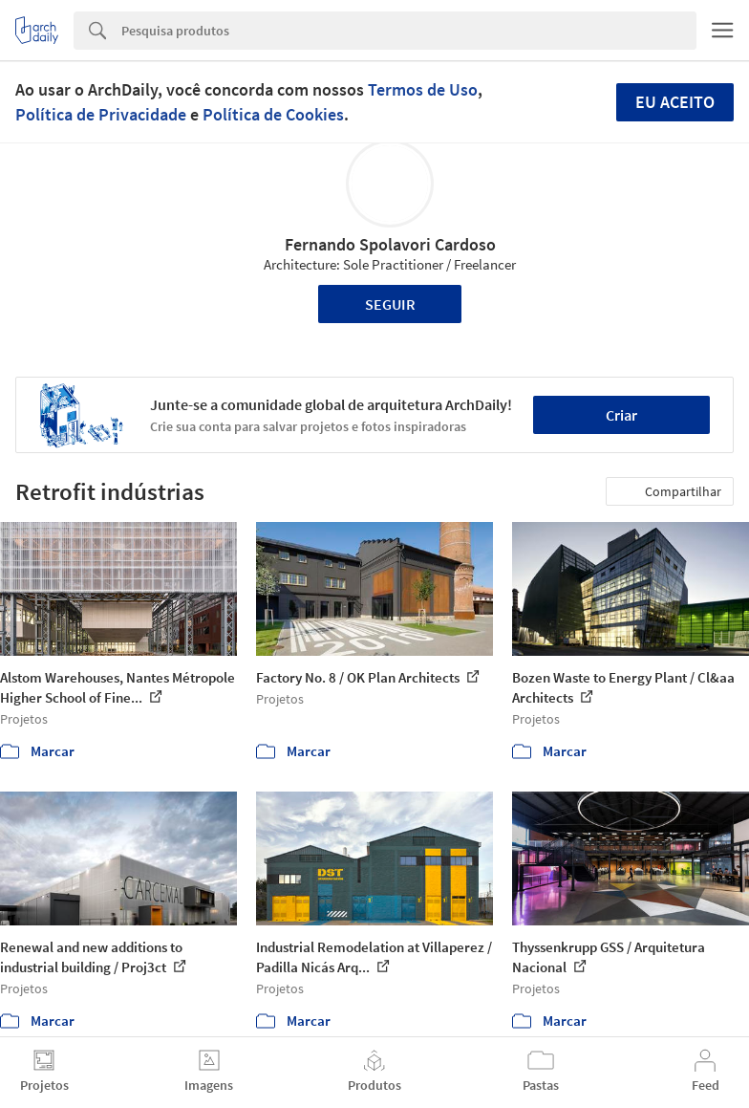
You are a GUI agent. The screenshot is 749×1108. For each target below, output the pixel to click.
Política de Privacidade (100, 114)
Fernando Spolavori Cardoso (390, 244)
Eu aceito (675, 102)
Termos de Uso (423, 89)
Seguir (390, 304)
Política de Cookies (273, 114)
